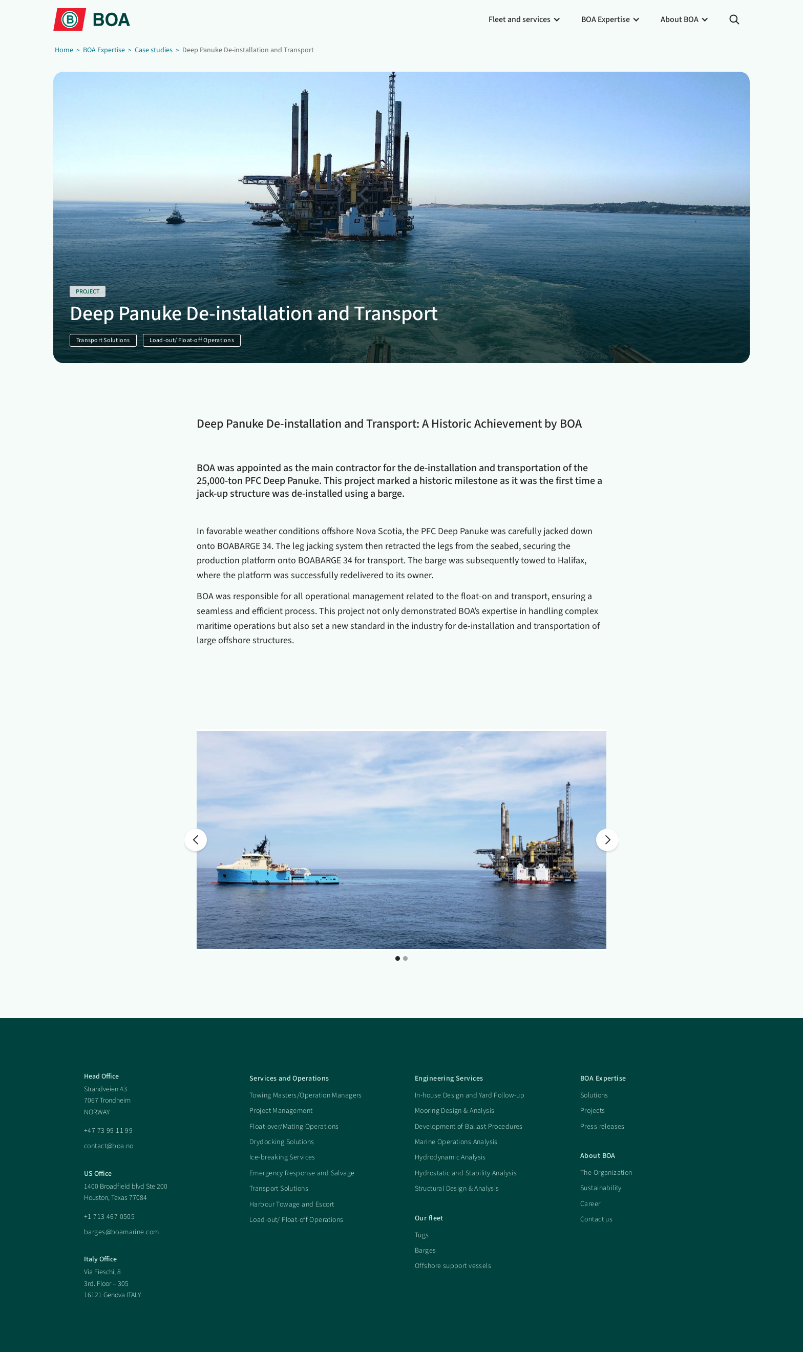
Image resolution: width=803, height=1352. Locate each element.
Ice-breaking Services (282, 1157)
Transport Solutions (278, 1189)
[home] (91, 19)
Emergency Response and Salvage (302, 1173)
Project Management (281, 1111)
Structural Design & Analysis (457, 1189)
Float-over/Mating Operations (294, 1127)
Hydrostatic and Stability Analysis (466, 1173)
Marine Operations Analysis (456, 1142)
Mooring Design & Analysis (455, 1111)
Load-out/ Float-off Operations (296, 1220)
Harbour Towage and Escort (291, 1204)
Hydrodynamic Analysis (450, 1157)
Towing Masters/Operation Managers (305, 1095)
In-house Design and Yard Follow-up (469, 1095)
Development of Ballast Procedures (469, 1127)
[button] (524, 19)
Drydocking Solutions (281, 1142)
